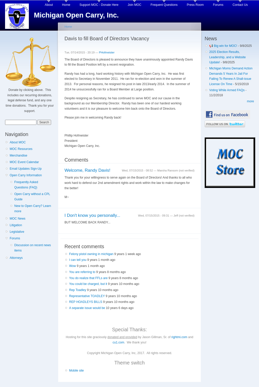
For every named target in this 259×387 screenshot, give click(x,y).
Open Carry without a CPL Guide (32, 196)
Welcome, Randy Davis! (87, 170)
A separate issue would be (87, 308)
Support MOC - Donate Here (98, 5)
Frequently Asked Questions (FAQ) (26, 184)
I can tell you (77, 260)
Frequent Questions (164, 5)
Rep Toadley (77, 290)
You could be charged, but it (88, 284)
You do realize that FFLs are (88, 278)
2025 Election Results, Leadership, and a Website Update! (227, 57)
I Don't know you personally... (92, 215)
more (250, 101)
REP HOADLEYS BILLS (85, 302)
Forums (218, 5)
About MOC (18, 142)
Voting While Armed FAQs (227, 90)
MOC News (17, 218)
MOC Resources (21, 149)
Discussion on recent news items (32, 247)
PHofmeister (106, 52)
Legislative (17, 232)
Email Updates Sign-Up (25, 168)
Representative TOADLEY (87, 296)
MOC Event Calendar (24, 162)
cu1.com (118, 342)
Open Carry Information (26, 175)
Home (66, 5)
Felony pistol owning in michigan (91, 254)
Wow (72, 266)
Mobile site (76, 370)
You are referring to (82, 272)
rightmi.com (179, 337)
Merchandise (18, 155)
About (49, 5)
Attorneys (16, 258)
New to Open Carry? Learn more (32, 208)
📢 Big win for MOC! (223, 46)
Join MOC (134, 5)
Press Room (195, 5)
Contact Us (240, 5)
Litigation (16, 225)
